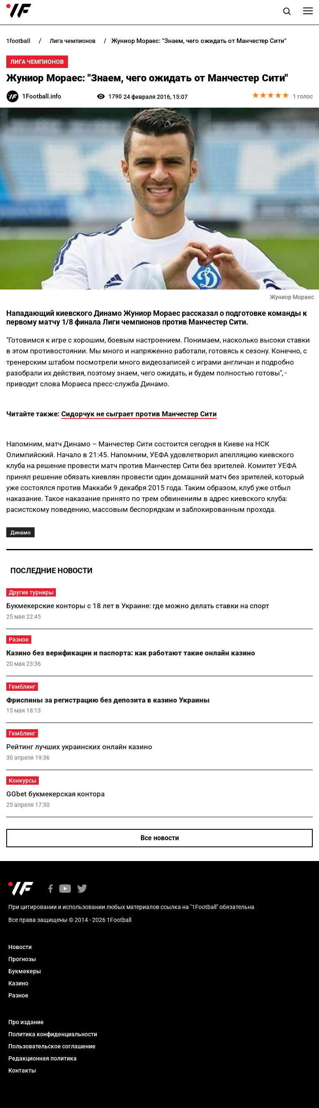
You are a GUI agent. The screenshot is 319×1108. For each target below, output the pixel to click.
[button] (287, 13)
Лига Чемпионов (37, 61)
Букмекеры (24, 971)
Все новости (160, 838)
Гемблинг (22, 686)
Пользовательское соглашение (51, 1046)
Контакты (22, 1070)
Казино (18, 983)
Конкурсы (22, 780)
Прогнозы (22, 959)
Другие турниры (31, 592)
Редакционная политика (42, 1058)
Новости (20, 947)
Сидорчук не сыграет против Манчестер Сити (139, 414)
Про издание (26, 1022)
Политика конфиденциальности (52, 1034)
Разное (19, 639)
